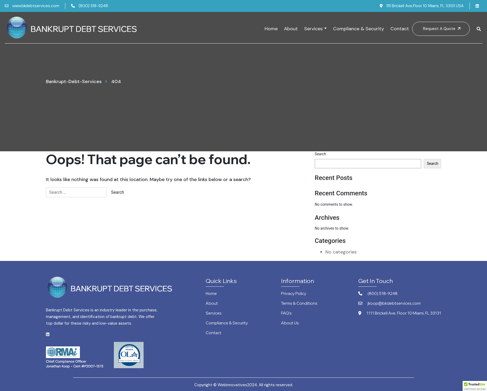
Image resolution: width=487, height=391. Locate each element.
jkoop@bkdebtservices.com (389, 303)
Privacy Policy (293, 293)
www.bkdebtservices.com (32, 5)
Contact (399, 28)
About (291, 28)
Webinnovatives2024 (237, 385)
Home (271, 28)
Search (320, 154)
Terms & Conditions (299, 303)
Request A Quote (442, 28)
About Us (290, 323)
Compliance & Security (358, 28)
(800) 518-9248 (89, 5)
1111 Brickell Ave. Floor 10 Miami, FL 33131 (399, 313)
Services (313, 28)
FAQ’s (286, 313)
